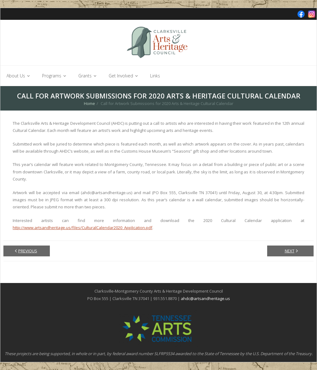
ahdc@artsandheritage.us (205, 298)
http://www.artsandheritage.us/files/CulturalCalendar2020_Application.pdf (82, 227)
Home (89, 103)
